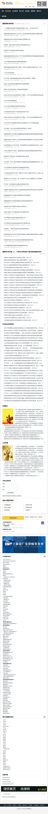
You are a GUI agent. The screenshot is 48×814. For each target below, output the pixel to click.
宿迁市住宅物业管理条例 (11, 307)
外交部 (4, 570)
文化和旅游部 (6, 612)
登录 (26, 6)
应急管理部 (5, 617)
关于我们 (9, 805)
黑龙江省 (5, 731)
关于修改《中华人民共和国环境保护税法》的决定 (18, 128)
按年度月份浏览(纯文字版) (8, 783)
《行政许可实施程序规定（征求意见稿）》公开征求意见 (29, 446)
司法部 (4, 593)
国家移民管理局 (6, 689)
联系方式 (42, 805)
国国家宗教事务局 (7, 649)
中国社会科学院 (6, 666)
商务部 (4, 610)
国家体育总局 (6, 636)
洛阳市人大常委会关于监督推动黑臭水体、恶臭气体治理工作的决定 (23, 275)
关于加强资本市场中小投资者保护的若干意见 (16, 111)
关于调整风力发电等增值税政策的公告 (14, 217)
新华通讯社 (5, 662)
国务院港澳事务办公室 (8, 652)
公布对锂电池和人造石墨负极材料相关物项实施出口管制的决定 (21, 390)
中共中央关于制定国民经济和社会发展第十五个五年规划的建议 (21, 123)
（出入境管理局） (7, 690)
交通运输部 (5, 605)
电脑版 (3, 524)
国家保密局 (5, 711)
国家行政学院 (6, 678)
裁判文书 (39, 11)
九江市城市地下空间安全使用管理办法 (14, 302)
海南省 (4, 752)
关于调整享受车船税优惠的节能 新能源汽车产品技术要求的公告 (21, 338)
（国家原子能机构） (7, 585)
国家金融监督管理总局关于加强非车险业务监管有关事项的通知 (21, 340)
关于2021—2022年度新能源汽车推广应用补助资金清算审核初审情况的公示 (24, 393)
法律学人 (28, 510)
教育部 (4, 575)
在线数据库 (7, 505)
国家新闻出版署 (6, 646)
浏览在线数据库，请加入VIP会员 (22, 23)
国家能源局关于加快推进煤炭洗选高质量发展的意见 (18, 201)
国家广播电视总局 (7, 634)
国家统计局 (5, 638)
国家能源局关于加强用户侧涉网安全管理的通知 (17, 195)
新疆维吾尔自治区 (7, 768)
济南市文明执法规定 (9, 315)
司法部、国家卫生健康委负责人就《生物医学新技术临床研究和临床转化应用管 (23, 433)
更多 (45, 23)
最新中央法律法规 (6, 495)
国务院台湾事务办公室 (8, 657)
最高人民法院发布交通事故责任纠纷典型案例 (16, 84)
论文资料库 (15, 11)
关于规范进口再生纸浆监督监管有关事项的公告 (17, 223)
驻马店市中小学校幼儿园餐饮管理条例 (14, 262)
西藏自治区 (5, 760)
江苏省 (4, 734)
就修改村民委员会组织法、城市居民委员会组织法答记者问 (29, 415)
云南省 (4, 758)
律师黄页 (33, 11)
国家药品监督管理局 (7, 706)
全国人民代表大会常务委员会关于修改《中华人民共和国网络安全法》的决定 (25, 117)
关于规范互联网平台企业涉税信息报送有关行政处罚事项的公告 (21, 385)
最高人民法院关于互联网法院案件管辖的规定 (16, 360)
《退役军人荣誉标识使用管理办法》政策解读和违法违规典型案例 (20, 435)
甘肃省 (4, 763)
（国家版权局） (6, 647)
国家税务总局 (6, 628)
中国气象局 (5, 673)
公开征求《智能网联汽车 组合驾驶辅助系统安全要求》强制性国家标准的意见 (23, 466)
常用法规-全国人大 (6, 777)
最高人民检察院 (6, 564)
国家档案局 (5, 710)
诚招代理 (25, 805)
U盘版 (8, 524)
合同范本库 (28, 507)
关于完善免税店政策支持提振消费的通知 (15, 61)
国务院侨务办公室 (7, 655)
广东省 (4, 750)
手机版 (14, 805)
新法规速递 (8, 11)
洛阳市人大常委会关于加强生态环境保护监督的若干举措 (19, 282)
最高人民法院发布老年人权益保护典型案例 (16, 89)
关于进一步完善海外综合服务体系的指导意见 (16, 184)
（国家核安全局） (7, 602)
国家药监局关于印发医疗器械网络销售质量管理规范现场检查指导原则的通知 (25, 134)
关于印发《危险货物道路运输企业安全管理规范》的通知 (19, 78)
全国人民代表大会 (7, 559)
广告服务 (19, 805)
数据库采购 (15, 527)
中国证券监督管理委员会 (8, 676)
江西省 (4, 740)
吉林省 (4, 729)
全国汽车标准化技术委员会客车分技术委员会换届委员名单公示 (21, 395)
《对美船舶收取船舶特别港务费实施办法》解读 (15, 427)
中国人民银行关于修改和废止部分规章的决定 (16, 212)
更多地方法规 (43, 253)
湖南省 (4, 747)
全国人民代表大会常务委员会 (9, 561)
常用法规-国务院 (6, 779)
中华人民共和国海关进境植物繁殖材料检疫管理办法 (18, 388)
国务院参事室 (6, 642)
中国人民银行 (6, 618)
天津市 (4, 721)
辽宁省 (4, 727)
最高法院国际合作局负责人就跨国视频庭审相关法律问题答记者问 (31, 417)
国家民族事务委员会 (7, 586)
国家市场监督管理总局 (8, 630)
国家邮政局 (5, 698)
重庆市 (4, 753)
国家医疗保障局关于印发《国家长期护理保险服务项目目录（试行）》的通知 (25, 365)
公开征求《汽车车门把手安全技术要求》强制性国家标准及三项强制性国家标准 (23, 464)
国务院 (4, 565)
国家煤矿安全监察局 (7, 703)
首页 (3, 11)
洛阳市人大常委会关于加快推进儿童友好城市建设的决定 (19, 292)
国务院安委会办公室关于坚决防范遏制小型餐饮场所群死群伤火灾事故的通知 (25, 234)
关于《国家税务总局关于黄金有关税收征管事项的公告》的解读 (30, 409)
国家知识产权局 (6, 708)
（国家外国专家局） (7, 580)
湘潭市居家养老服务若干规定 (12, 260)
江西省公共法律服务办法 (11, 317)
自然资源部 (5, 597)
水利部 (4, 607)
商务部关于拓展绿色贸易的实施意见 (14, 50)
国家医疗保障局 (6, 641)
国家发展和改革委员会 (8, 573)
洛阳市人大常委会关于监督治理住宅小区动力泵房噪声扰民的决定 (22, 280)
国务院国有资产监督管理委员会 (10, 623)
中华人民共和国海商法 (10, 100)
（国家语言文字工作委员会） (9, 577)
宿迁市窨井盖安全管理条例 (11, 305)
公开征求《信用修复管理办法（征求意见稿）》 (15, 473)
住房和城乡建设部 (7, 604)
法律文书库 (28, 505)
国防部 (4, 572)
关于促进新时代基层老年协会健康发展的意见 (16, 167)
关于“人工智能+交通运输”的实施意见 (14, 368)
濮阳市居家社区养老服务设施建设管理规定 (16, 272)
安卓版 (12, 524)
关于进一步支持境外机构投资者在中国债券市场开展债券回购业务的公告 (24, 380)
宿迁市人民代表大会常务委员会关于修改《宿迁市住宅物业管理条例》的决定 (25, 310)
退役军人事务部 (6, 615)
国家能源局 (5, 684)
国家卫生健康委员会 (7, 613)
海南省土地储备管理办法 (11, 257)
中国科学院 (5, 665)
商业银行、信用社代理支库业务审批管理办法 (16, 228)
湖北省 (4, 745)
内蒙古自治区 (6, 726)
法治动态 (27, 11)
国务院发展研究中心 (7, 670)
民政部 (4, 591)
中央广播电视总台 (7, 671)
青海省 (4, 764)
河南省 (4, 744)
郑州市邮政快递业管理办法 (11, 297)
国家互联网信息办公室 (8, 658)
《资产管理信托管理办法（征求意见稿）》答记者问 (28, 413)
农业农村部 (5, 609)
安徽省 (4, 737)
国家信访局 (5, 681)
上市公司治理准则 (9, 72)
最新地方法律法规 (16, 495)
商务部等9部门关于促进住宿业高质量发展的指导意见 (19, 240)
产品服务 (30, 805)
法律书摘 (4, 16)
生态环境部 (5, 601)
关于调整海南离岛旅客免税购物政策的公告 (16, 245)
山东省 (4, 742)
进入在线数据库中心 (6, 527)
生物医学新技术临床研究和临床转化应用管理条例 (18, 358)
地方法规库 (7, 507)
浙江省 (4, 735)
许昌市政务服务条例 (9, 267)
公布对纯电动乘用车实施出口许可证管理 (15, 343)
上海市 (4, 732)
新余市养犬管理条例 (9, 300)
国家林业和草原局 (7, 692)
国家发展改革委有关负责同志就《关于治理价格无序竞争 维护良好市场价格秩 (23, 431)
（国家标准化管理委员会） (9, 633)
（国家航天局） (6, 583)
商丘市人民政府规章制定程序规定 (13, 265)
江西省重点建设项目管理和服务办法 (14, 320)
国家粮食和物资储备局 (8, 682)
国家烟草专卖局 (6, 687)
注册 (30, 6)
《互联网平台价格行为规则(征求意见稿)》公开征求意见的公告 (19, 475)
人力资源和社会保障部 (8, 596)
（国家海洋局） (6, 599)
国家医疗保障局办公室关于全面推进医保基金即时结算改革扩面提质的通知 (24, 189)
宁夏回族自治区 (6, 766)
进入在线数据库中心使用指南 (8, 531)
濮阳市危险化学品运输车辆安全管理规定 (15, 270)
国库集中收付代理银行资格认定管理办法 (15, 206)
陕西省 (4, 761)
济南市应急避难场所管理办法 (12, 312)
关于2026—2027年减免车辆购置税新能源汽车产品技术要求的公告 (22, 370)
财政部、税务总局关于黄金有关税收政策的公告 (17, 45)
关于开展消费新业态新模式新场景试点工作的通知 (18, 328)
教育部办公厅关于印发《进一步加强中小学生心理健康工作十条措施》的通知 (25, 178)
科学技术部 (5, 578)
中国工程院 (5, 668)
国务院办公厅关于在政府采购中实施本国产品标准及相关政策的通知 (23, 335)
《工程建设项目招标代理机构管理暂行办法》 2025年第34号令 (21, 28)
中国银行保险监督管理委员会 (9, 674)
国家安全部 (5, 589)
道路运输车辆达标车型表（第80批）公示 (15, 345)
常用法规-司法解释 (6, 781)
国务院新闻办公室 (7, 660)
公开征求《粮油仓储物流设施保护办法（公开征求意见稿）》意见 (20, 467)
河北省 (4, 723)
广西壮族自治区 (6, 748)
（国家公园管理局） (7, 694)
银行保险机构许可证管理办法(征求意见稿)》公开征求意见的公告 (31, 448)
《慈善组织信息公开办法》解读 (12, 429)
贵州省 (4, 756)
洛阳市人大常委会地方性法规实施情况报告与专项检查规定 (20, 290)
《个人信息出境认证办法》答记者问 (24, 421)
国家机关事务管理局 (7, 644)
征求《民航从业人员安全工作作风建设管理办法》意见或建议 (30, 458)
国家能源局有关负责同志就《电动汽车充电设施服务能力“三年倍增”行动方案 (23, 425)
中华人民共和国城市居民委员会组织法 (14, 106)
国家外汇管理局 (6, 705)
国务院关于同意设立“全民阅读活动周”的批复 (16, 156)
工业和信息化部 (6, 581)
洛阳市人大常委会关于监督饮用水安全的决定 (16, 285)
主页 (5, 805)
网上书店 (21, 11)
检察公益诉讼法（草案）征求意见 (23, 454)
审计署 (4, 620)
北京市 (4, 719)
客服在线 (21, 527)
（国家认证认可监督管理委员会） (10, 631)
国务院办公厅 (6, 567)
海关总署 (5, 626)
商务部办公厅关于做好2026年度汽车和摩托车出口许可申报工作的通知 (23, 375)
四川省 (4, 755)
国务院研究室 (6, 654)
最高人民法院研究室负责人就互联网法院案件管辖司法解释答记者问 (20, 436)
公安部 (4, 588)
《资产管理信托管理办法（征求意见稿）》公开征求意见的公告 (30, 450)
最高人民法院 (6, 562)
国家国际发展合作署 (7, 639)
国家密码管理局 (6, 713)
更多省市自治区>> (7, 769)
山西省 (4, 724)
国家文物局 (5, 700)
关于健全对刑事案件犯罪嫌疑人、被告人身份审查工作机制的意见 (22, 333)
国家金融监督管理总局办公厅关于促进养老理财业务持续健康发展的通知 (24, 56)
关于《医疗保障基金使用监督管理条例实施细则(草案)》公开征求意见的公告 (23, 469)
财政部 (4, 594)
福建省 (4, 739)
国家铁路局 (5, 695)
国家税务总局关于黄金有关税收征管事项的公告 (17, 39)
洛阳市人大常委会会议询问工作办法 (14, 287)
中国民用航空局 (6, 697)
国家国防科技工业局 (7, 686)
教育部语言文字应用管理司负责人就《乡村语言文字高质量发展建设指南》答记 (23, 438)
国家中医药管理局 (7, 702)
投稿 (33, 6)
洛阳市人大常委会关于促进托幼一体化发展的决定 (18, 295)
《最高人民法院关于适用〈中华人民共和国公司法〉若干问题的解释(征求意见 (23, 462)
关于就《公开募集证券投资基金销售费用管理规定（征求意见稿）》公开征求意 (23, 471)
